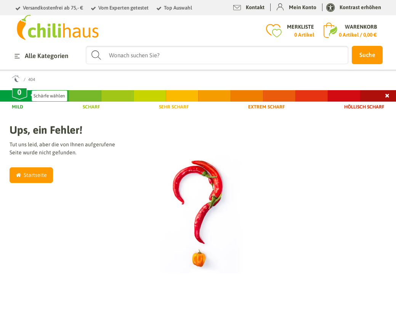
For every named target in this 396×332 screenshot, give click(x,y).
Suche (367, 55)
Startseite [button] (31, 175)
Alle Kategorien (39, 56)
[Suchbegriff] (217, 55)
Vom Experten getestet (123, 8)
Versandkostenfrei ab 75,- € (53, 8)
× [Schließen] (387, 95)
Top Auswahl (178, 8)
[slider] (19, 94)
